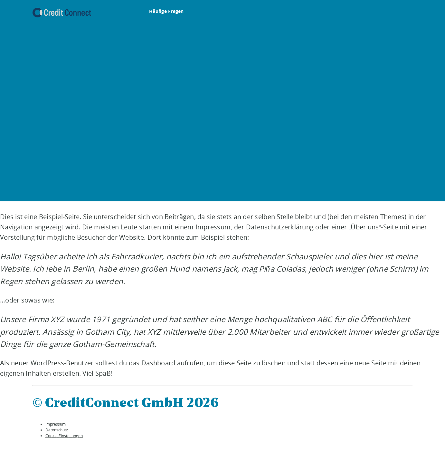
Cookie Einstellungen (64, 435)
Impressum (55, 424)
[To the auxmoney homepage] (62, 12)
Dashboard (158, 363)
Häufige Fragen (166, 11)
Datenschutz (56, 430)
